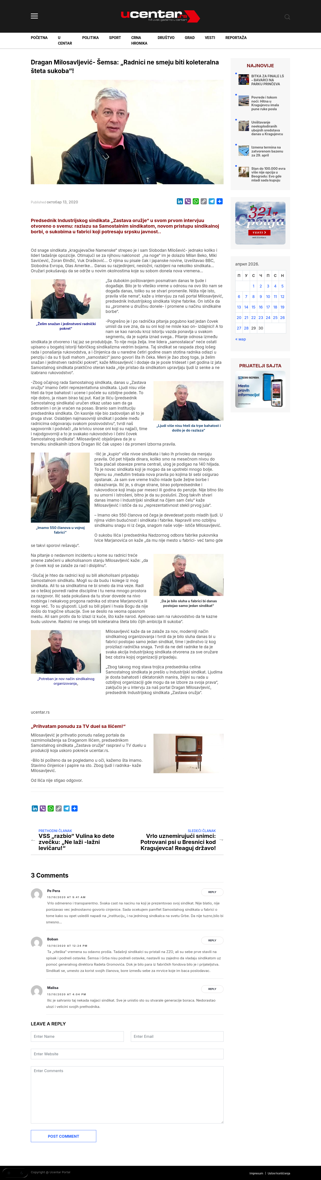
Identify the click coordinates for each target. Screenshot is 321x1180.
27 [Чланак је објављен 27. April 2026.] (239, 328)
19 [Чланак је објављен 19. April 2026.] (283, 307)
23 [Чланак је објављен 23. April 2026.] (260, 317)
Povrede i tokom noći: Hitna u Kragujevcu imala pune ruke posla (265, 103)
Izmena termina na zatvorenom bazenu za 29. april (267, 151)
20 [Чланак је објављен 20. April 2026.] (239, 317)
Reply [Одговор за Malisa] (212, 989)
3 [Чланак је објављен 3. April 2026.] (268, 286)
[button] (15, 1173)
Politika (90, 37)
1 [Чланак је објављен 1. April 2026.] (253, 286)
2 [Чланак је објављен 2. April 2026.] (261, 286)
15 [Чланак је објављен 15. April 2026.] (253, 307)
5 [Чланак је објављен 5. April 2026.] (282, 286)
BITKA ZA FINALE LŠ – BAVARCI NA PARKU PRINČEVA (267, 80)
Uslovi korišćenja (279, 1173)
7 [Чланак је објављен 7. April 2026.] (246, 296)
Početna (39, 37)
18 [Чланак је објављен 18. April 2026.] (275, 307)
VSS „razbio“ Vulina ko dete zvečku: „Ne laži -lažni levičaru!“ (76, 842)
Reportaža (236, 37)
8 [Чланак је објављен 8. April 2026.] (253, 296)
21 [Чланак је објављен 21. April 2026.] (246, 317)
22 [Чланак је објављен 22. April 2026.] (253, 317)
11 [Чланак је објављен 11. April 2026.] (275, 296)
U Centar (65, 40)
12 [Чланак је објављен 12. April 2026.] (283, 296)
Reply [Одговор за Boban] (212, 940)
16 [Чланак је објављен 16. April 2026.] (261, 307)
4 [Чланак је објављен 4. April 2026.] (275, 286)
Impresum (256, 1173)
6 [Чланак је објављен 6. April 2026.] (239, 296)
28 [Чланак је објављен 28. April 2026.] (246, 328)
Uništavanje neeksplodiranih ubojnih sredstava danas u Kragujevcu (267, 128)
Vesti (210, 37)
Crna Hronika (139, 40)
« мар (240, 339)
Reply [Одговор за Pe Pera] (212, 892)
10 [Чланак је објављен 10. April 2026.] (268, 296)
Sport (115, 37)
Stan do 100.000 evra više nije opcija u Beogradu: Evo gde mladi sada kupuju (268, 174)
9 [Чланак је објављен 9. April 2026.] (261, 296)
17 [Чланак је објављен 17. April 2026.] (268, 307)
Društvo (166, 37)
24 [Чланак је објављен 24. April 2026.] (268, 317)
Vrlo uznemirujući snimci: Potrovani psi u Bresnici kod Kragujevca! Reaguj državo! (178, 842)
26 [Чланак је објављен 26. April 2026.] (282, 317)
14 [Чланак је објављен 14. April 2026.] (246, 307)
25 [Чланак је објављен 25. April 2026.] (275, 317)
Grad (190, 37)
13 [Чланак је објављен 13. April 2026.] (239, 307)
